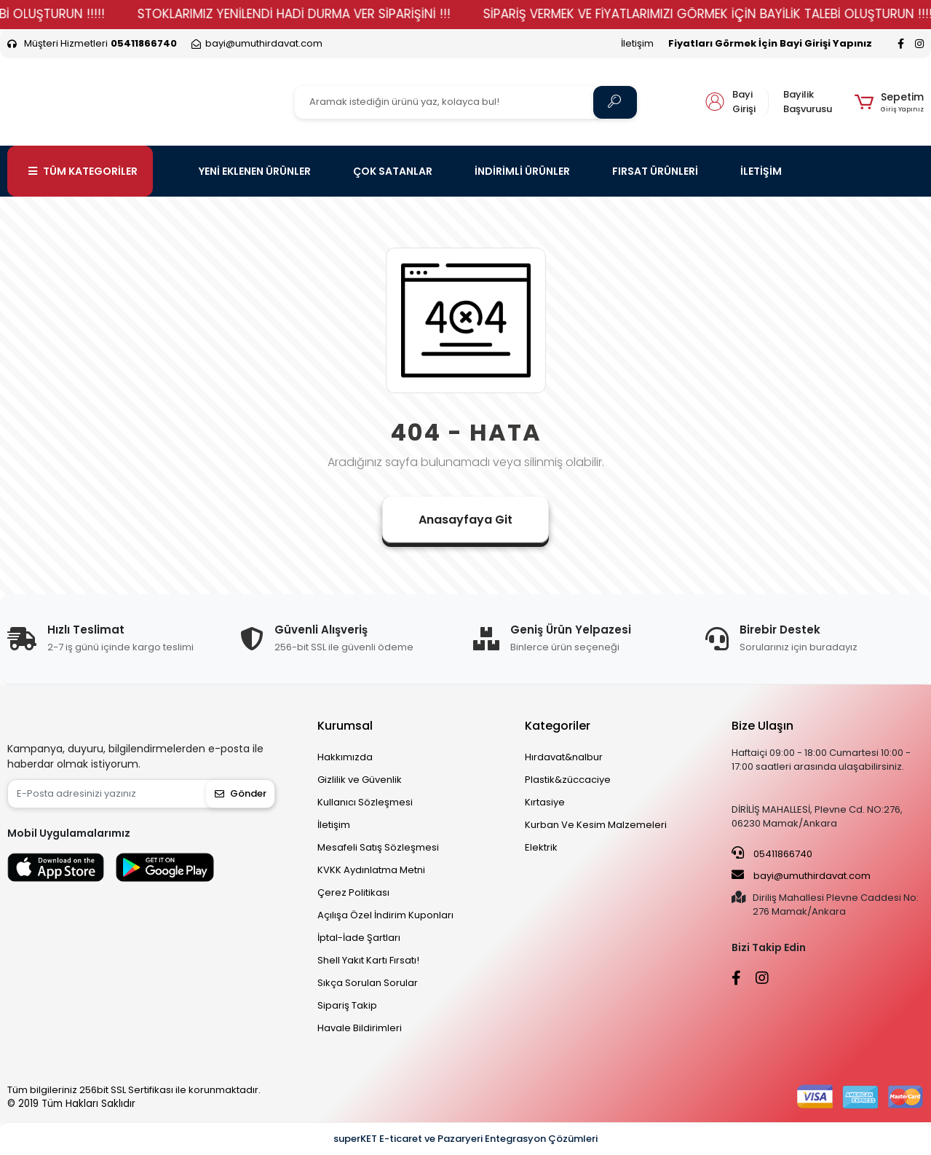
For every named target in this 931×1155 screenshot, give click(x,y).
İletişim (637, 43)
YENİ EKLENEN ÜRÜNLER (255, 171)
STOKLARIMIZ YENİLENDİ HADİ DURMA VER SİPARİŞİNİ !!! (323, 14)
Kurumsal (345, 725)
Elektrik (541, 847)
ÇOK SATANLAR (392, 171)
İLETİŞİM (761, 171)
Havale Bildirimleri (359, 1028)
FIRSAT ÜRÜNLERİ (655, 171)
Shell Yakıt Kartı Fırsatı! (368, 960)
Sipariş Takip (347, 1005)
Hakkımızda (345, 757)
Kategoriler (557, 725)
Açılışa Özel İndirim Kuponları (385, 915)
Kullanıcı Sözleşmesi (365, 802)
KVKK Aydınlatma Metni (371, 870)
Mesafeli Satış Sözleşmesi (378, 847)
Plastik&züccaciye (568, 780)
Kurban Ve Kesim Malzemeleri (596, 825)
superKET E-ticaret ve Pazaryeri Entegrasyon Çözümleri (465, 1139)
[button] (889, 102)
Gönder (240, 793)
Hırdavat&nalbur (564, 757)
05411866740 (772, 853)
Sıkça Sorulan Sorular (367, 983)
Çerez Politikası (353, 892)
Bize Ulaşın (762, 725)
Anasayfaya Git (465, 519)
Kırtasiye (545, 802)
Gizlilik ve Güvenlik (359, 780)
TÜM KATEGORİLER (83, 171)
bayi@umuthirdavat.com (801, 875)
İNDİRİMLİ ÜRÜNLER (522, 171)
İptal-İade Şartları (358, 938)
